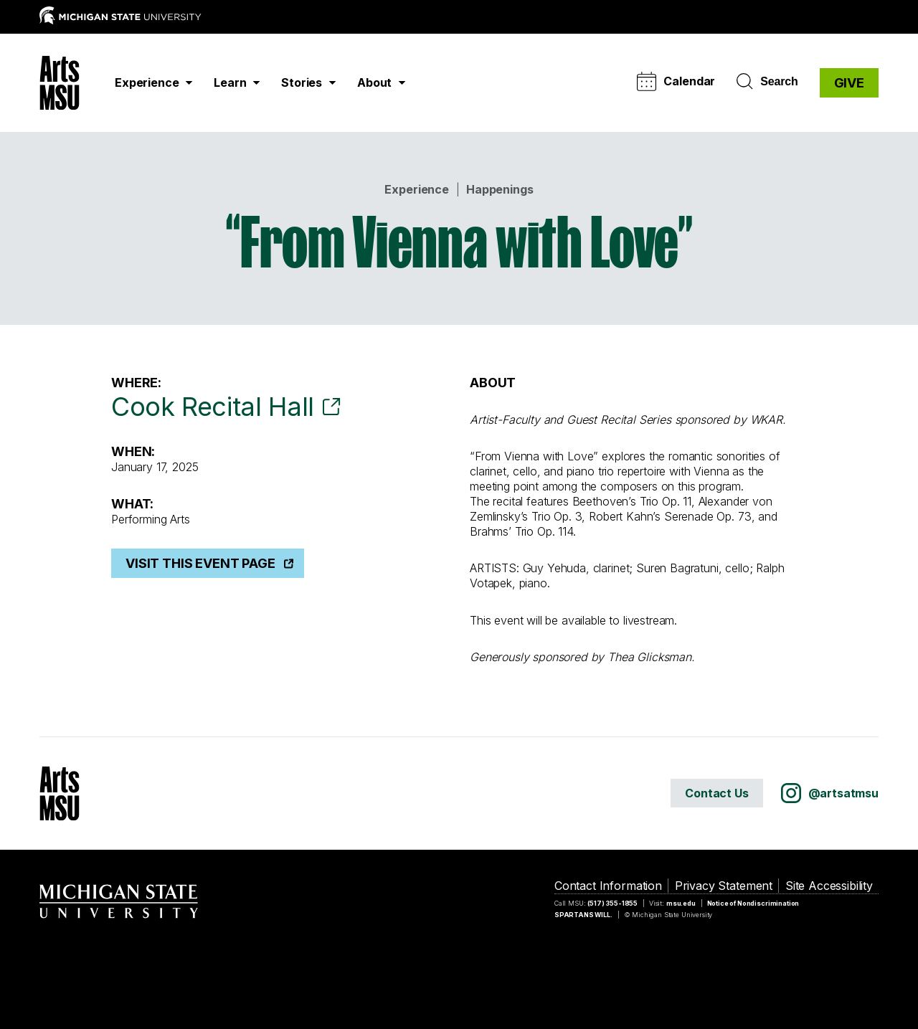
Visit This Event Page (200, 563)
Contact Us (716, 793)
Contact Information (608, 885)
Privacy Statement (723, 885)
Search (767, 81)
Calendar (676, 81)
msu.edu (681, 903)
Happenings (499, 189)
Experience (416, 189)
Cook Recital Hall (212, 406)
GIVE (849, 82)
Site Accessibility (829, 885)
